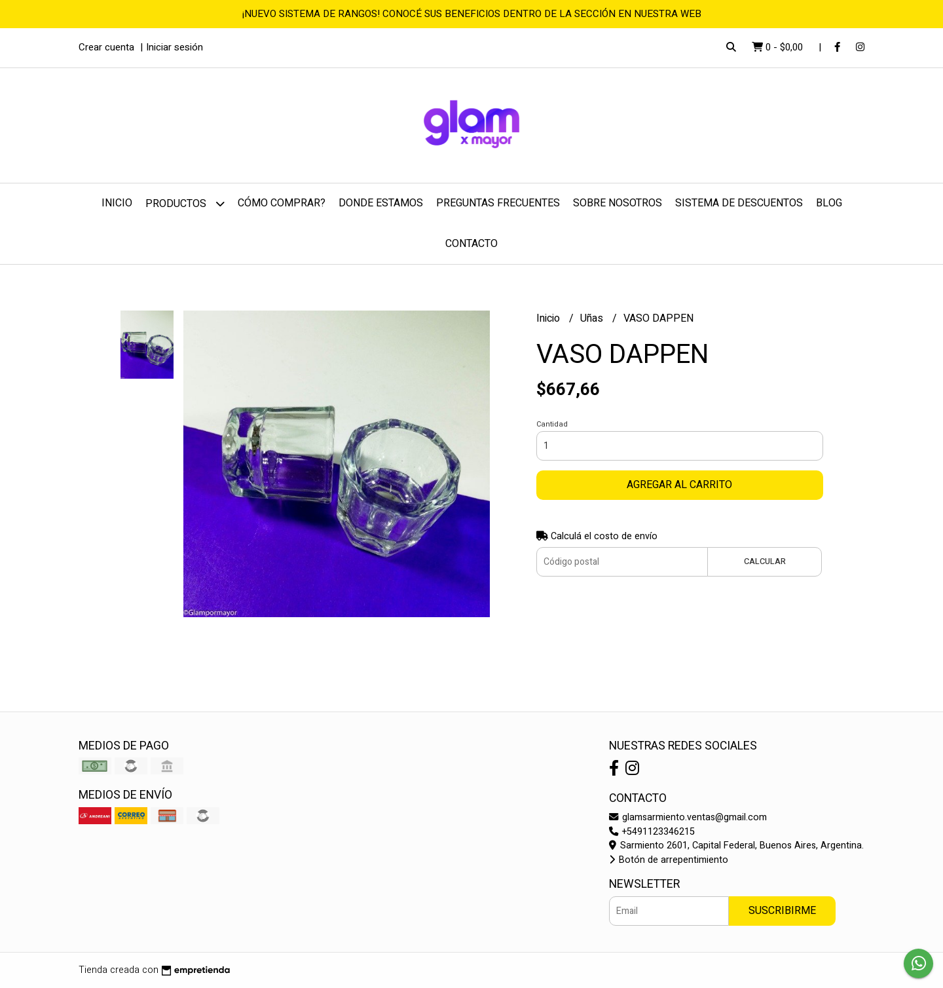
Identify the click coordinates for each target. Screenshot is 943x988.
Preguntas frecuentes (498, 203)
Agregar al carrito (679, 485)
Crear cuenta (106, 47)
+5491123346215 (652, 832)
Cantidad (552, 424)
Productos (185, 203)
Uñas (593, 318)
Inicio (117, 203)
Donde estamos (381, 203)
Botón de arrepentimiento (668, 860)
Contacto (471, 244)
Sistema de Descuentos (739, 203)
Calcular (765, 561)
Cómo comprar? (281, 203)
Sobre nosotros (617, 203)
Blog (829, 203)
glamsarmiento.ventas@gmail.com (688, 817)
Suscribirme (782, 911)
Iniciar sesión (174, 47)
